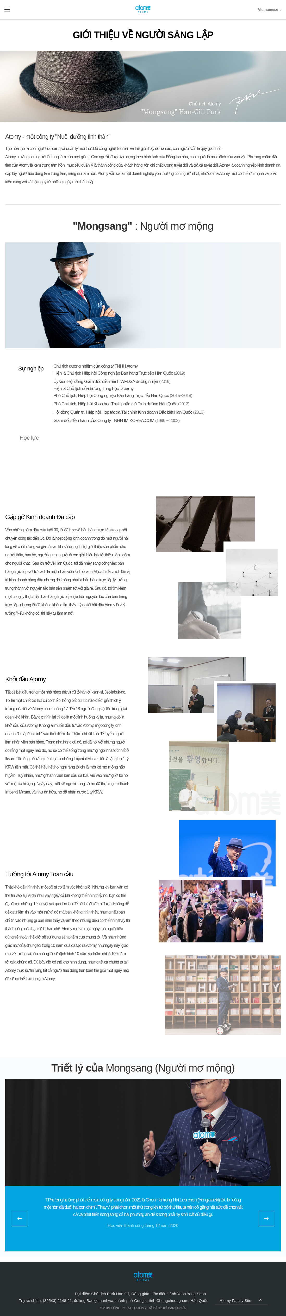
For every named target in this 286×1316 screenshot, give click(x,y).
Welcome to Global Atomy (143, 9)
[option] (143, 1211)
